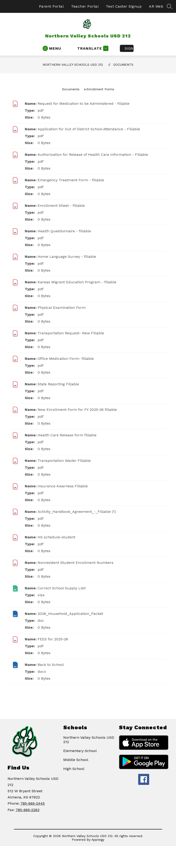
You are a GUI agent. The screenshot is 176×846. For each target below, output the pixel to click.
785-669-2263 (27, 810)
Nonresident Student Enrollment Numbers (75, 562)
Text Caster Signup (124, 6)
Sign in (129, 48)
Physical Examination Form (61, 307)
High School (73, 769)
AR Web (156, 6)
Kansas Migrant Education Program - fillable (77, 282)
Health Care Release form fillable (67, 435)
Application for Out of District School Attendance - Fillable (89, 129)
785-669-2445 (32, 803)
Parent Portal (51, 6)
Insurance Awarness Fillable (63, 486)
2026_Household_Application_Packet (70, 613)
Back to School (51, 664)
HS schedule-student (56, 537)
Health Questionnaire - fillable (64, 231)
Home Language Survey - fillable (67, 256)
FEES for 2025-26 (53, 639)
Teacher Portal (85, 6)
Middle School (75, 760)
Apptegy (97, 839)
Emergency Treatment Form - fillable (71, 180)
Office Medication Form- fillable (66, 358)
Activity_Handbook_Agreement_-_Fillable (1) (77, 511)
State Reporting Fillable (58, 384)
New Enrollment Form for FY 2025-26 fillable (77, 409)
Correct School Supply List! (62, 588)
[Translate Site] (92, 48)
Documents (123, 64)
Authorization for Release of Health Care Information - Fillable (93, 154)
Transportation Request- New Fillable (71, 333)
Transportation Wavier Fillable (64, 460)
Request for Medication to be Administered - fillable (83, 103)
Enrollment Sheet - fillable (61, 205)
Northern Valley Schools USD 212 (73, 64)
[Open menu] (52, 48)
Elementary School (80, 751)
